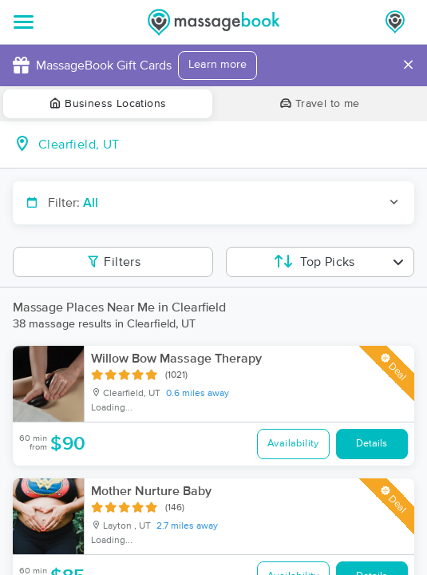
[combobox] (226, 144)
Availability (293, 443)
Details (371, 443)
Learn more (217, 64)
